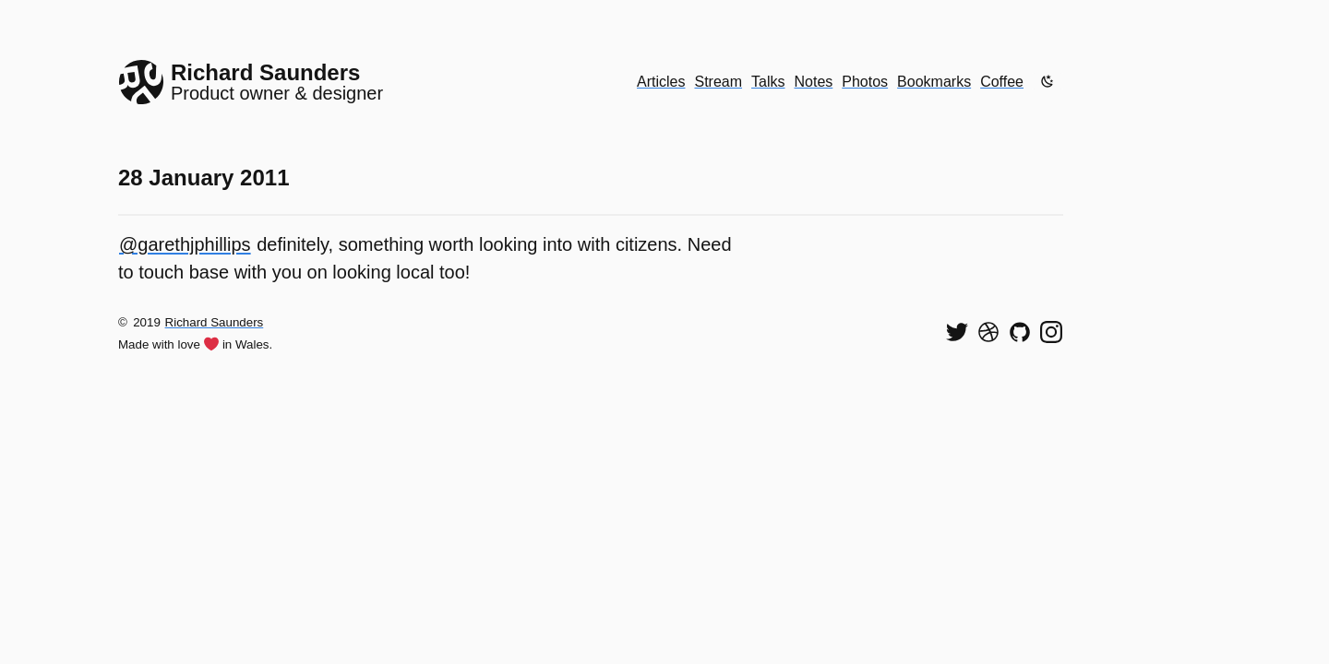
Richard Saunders (214, 322)
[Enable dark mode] (1047, 81)
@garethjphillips (185, 244)
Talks (767, 81)
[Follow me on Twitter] (957, 332)
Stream (718, 81)
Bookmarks (934, 81)
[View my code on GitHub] (1020, 332)
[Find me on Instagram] (1051, 332)
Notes (814, 81)
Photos (865, 81)
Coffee (1002, 81)
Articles (661, 81)
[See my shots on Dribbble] (988, 332)
